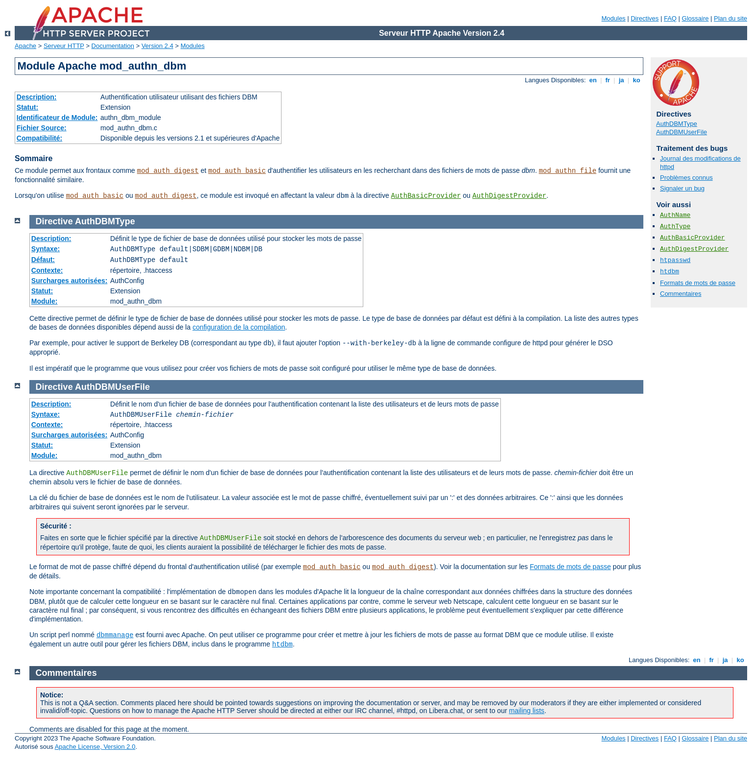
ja (621, 80)
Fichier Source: (42, 128)
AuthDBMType (676, 123)
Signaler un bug (682, 188)
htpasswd (675, 260)
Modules (613, 18)
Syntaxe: (45, 249)
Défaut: (43, 259)
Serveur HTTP (64, 45)
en (593, 80)
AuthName (675, 215)
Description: (37, 97)
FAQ (670, 18)
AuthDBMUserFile (681, 132)
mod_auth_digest (168, 171)
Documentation (113, 45)
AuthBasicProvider (426, 196)
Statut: (27, 107)
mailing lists (526, 711)
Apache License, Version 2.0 (95, 746)
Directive (54, 221)
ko (636, 80)
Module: (44, 301)
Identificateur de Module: (57, 117)
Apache (25, 45)
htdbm (669, 271)
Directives (645, 18)
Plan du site (730, 18)
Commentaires (681, 293)
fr (608, 80)
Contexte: (47, 270)
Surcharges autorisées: (69, 281)
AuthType (675, 226)
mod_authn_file (567, 171)
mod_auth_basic (237, 171)
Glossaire (695, 18)
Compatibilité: (39, 138)
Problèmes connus (686, 177)
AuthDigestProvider (509, 196)
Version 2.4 (157, 45)
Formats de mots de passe (697, 282)
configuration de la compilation (238, 327)
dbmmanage (115, 635)
